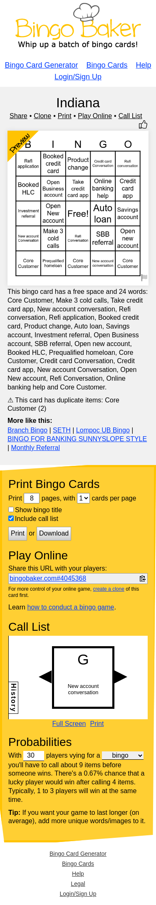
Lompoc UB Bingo (103, 430)
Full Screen (69, 723)
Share (18, 115)
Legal (78, 884)
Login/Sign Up (78, 77)
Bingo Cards (107, 65)
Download (54, 533)
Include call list (33, 518)
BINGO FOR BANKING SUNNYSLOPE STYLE (77, 438)
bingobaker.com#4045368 (48, 578)
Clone (42, 115)
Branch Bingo (27, 430)
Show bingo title (35, 509)
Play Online (95, 115)
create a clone (108, 589)
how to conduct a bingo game (70, 607)
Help (143, 65)
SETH (62, 430)
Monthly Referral (35, 447)
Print (65, 115)
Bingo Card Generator (41, 65)
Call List (130, 115)
